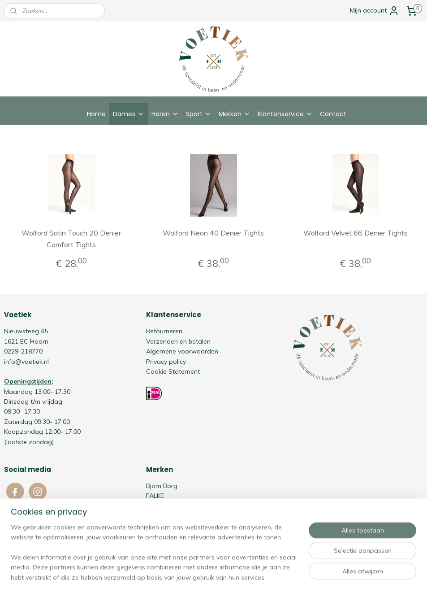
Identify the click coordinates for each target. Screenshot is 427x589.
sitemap (178, 572)
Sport (198, 113)
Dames (128, 113)
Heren (165, 113)
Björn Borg (161, 486)
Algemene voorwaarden (182, 351)
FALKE (155, 496)
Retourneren (164, 331)
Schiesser (160, 526)
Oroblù (156, 516)
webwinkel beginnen (226, 572)
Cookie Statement (173, 371)
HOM (153, 506)
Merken (234, 113)
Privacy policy (166, 362)
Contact (333, 113)
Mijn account (374, 10)
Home (96, 113)
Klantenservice (285, 113)
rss (194, 572)
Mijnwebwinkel (297, 572)
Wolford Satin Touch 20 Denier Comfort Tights (71, 238)
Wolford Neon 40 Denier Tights (213, 232)
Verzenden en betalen (178, 341)
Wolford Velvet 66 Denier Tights (355, 232)
